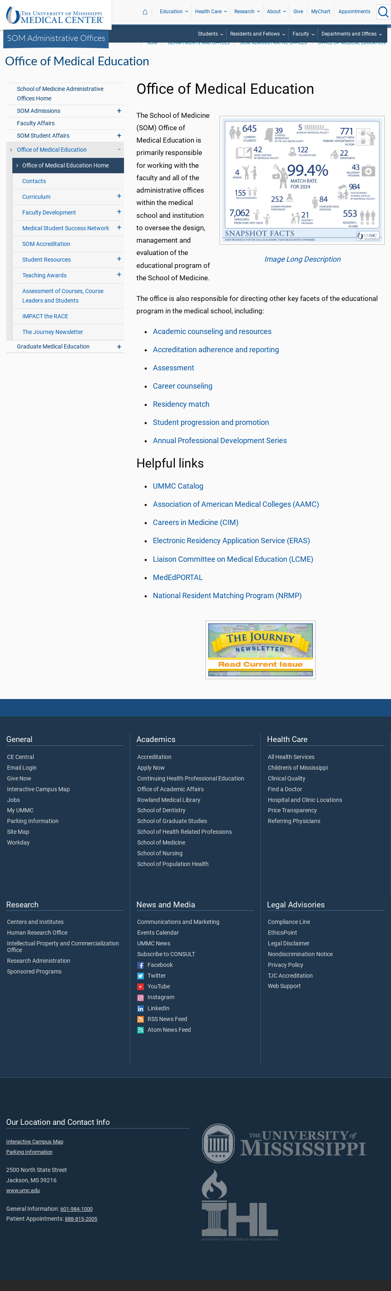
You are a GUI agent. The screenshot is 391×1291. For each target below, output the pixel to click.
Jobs (13, 811)
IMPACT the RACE (45, 327)
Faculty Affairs (36, 134)
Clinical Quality (286, 789)
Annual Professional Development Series (220, 451)
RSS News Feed (162, 1030)
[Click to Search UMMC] (383, 12)
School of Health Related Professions (184, 843)
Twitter (151, 986)
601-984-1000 (76, 1220)
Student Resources (46, 270)
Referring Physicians (294, 832)
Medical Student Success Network (65, 239)
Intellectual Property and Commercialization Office (63, 957)
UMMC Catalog (178, 497)
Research (244, 11)
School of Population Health (173, 875)
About (274, 11)
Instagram (155, 1008)
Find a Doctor (285, 800)
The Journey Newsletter (52, 342)
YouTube (153, 997)
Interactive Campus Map (38, 800)
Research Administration (38, 972)
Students (208, 34)
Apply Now (151, 779)
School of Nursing (160, 864)
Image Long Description (302, 270)
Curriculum (36, 207)
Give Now (19, 789)
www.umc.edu (23, 1201)
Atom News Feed (164, 1041)
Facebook (155, 976)
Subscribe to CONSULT (166, 965)
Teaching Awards (44, 286)
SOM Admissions (38, 121)
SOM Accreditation (46, 254)
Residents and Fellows (255, 34)
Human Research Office (37, 943)
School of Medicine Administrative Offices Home (60, 104)
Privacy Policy (285, 976)
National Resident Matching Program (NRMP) (227, 606)
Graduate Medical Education (53, 357)
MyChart (320, 11)
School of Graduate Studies (172, 832)
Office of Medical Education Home (65, 176)
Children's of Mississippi (298, 779)
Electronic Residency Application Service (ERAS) (231, 551)
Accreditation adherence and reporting (216, 360)
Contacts (34, 192)
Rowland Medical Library (168, 811)
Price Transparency (292, 821)
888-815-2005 (81, 1230)
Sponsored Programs (34, 982)
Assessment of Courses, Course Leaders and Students (62, 306)
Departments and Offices (349, 34)
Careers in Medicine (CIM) (195, 533)
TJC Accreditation (290, 986)
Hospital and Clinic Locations (305, 811)
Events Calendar (158, 943)
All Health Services (291, 768)
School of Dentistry (161, 821)
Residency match (181, 415)
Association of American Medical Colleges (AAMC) (236, 515)
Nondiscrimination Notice (300, 965)
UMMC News (153, 954)
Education (171, 11)
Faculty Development (49, 223)
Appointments (354, 11)
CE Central (20, 768)
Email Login (22, 779)
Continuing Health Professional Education (190, 789)
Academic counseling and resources (212, 342)
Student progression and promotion (211, 433)
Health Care (208, 11)
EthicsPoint (282, 943)
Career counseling (182, 397)
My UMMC (20, 821)
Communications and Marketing (178, 933)
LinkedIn (153, 1019)
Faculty (301, 34)
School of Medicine (161, 853)
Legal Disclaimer (289, 954)
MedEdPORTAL (178, 588)
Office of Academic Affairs (170, 800)
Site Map (18, 843)
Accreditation (154, 768)
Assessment (173, 379)
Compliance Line (289, 933)
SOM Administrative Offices (56, 37)
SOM (152, 53)
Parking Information (33, 832)
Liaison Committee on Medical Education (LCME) (233, 570)
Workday (18, 853)
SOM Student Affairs (43, 146)
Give (298, 11)
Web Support (284, 997)
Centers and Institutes (35, 933)
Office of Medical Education (352, 53)
